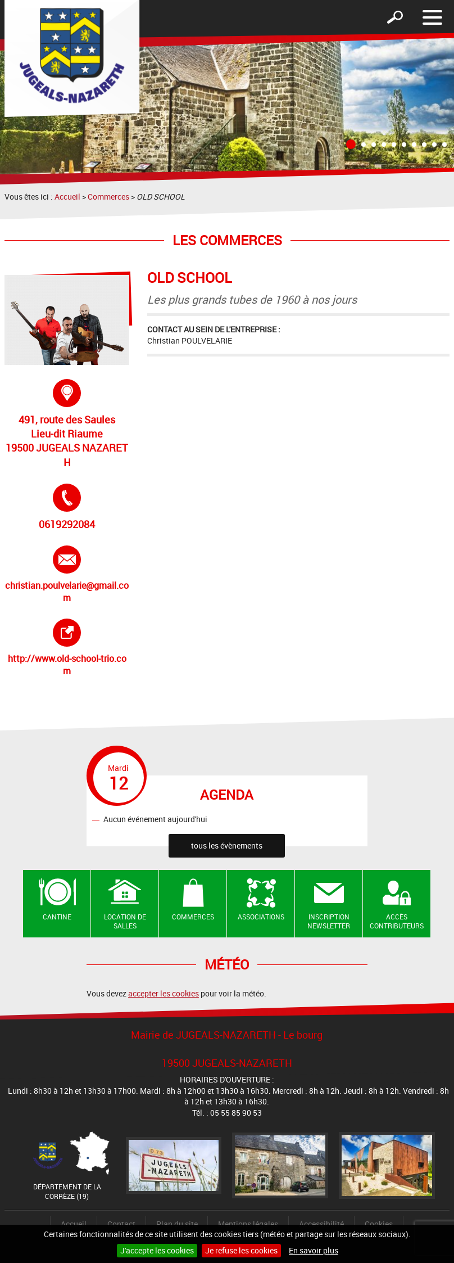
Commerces (108, 196)
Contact (121, 1224)
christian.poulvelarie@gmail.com (67, 574)
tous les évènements (226, 845)
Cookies (379, 1224)
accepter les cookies (163, 993)
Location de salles (125, 921)
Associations (261, 916)
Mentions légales (248, 1224)
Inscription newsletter (328, 921)
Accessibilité (321, 1224)
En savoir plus (313, 1250)
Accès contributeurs (397, 921)
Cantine (57, 916)
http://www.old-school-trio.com (68, 648)
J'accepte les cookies (157, 1250)
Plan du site (177, 1224)
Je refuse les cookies (241, 1250)
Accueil (67, 196)
